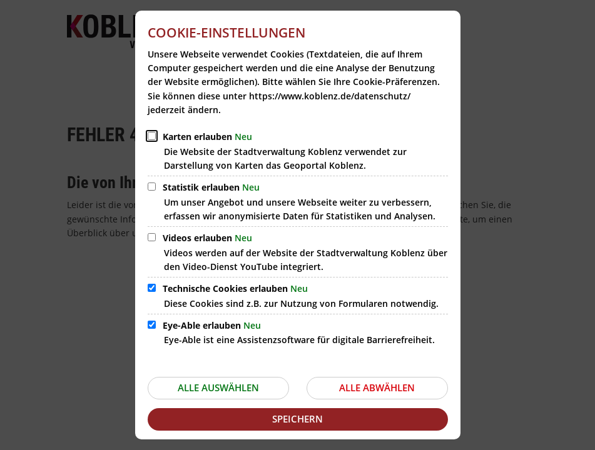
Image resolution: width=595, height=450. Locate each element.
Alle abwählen (377, 387)
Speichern (297, 418)
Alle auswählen (218, 387)
